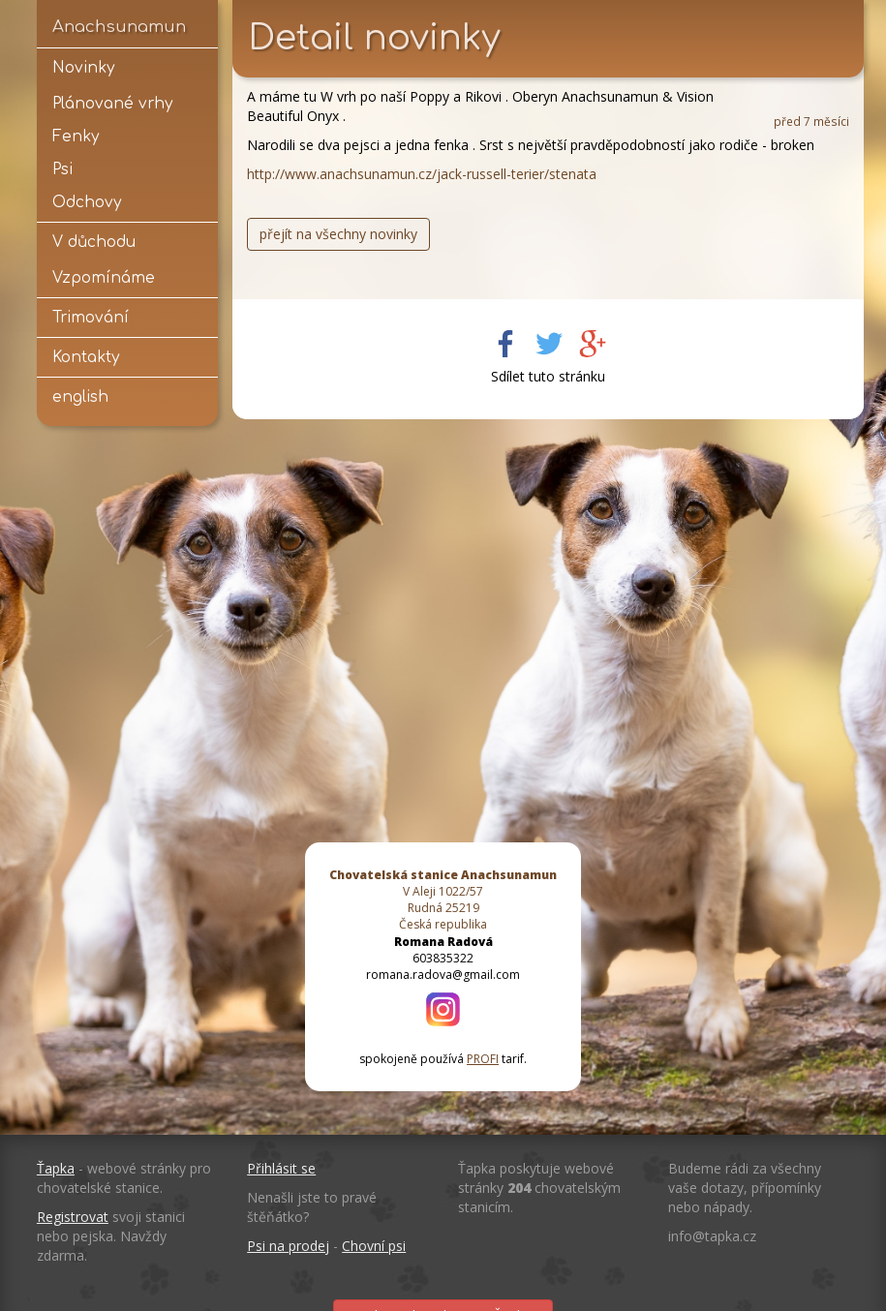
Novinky (83, 67)
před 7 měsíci (811, 121)
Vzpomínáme (103, 278)
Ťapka (56, 1168)
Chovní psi (374, 1245)
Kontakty (85, 357)
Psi (62, 169)
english (80, 397)
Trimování (90, 317)
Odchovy (86, 202)
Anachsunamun (119, 26)
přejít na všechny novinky (338, 234)
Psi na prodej (288, 1245)
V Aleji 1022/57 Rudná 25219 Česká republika (443, 899)
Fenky (75, 136)
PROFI (483, 1059)
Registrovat (72, 1216)
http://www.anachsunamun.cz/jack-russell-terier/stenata (421, 174)
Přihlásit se (281, 1168)
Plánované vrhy (112, 103)
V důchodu (94, 242)
